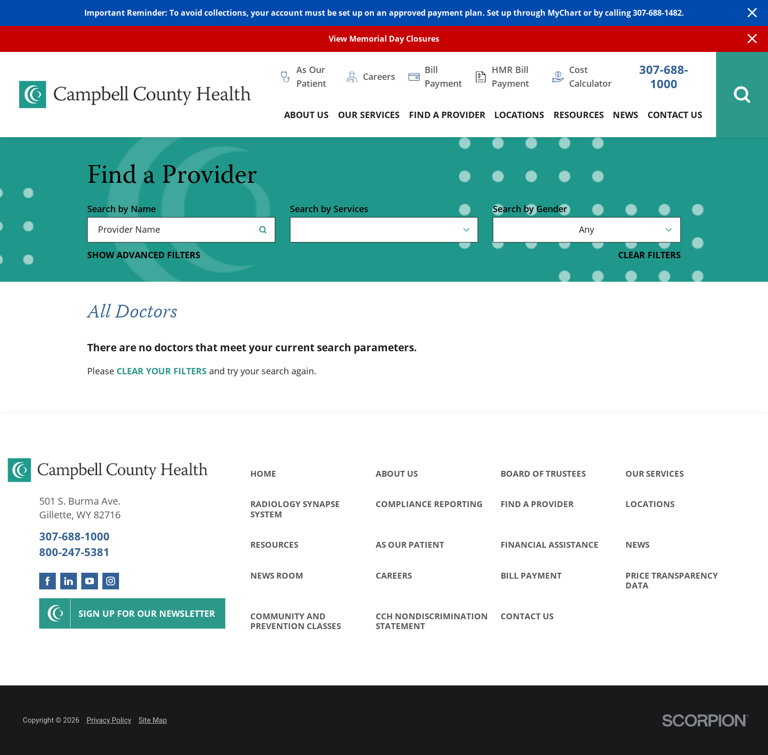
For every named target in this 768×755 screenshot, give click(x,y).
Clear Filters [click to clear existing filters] (649, 255)
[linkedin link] (68, 581)
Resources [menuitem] (578, 115)
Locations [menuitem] (519, 115)
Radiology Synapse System (295, 508)
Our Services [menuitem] (369, 115)
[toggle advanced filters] (143, 255)
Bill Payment (531, 575)
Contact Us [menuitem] (675, 115)
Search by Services (329, 209)
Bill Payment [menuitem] (443, 76)
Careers (394, 575)
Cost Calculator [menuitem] (590, 76)
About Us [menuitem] (306, 115)
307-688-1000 (663, 77)
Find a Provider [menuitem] (447, 115)
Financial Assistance (550, 544)
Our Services (654, 473)
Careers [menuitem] (379, 76)
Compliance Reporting (429, 504)
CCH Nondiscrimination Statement (432, 621)
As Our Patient (410, 544)
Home (263, 473)
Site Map (153, 720)
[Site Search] (742, 94)
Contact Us (527, 616)
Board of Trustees (543, 473)
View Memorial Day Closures (384, 38)
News (637, 544)
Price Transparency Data (671, 580)
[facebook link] (47, 581)
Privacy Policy (109, 720)
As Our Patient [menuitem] (311, 76)
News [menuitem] (625, 115)
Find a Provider (537, 504)
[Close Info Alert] (752, 39)
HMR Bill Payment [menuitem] (510, 76)
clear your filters (162, 371)
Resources (274, 544)
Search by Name (121, 209)
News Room (276, 575)
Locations (649, 504)
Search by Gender (530, 209)
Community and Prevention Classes (295, 621)
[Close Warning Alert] (752, 13)
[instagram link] (110, 581)
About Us (397, 473)
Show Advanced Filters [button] (143, 255)
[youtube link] (89, 581)
